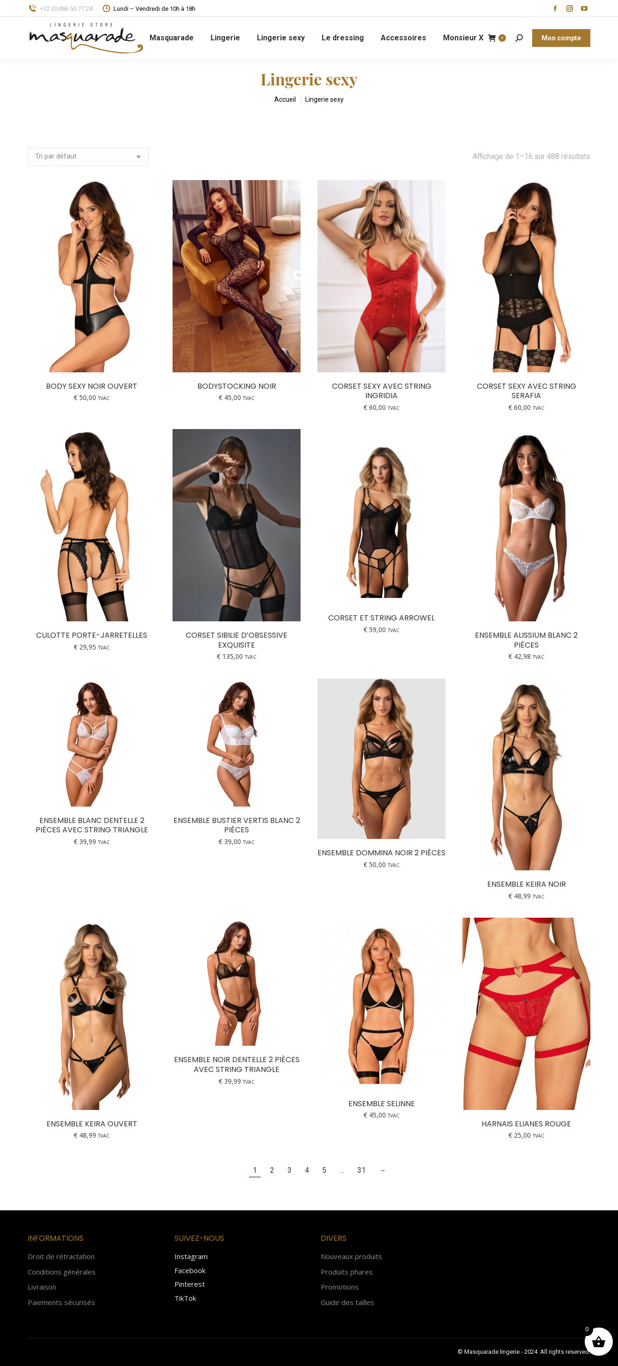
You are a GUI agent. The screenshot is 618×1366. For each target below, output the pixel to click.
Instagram (191, 1256)
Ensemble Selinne (381, 1103)
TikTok (185, 1298)
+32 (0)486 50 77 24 (60, 8)
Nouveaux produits (351, 1256)
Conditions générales (62, 1272)
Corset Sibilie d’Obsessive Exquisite (236, 640)
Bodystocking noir (236, 386)
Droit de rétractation (61, 1256)
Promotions (340, 1287)
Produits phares (347, 1272)
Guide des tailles (347, 1302)
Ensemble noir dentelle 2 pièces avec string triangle (237, 1064)
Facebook (189, 1270)
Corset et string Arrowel (381, 617)
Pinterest (189, 1284)
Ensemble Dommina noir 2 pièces (381, 852)
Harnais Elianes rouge (526, 1123)
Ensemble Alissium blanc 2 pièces (526, 640)
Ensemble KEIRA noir (526, 884)
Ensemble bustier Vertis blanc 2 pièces (236, 825)
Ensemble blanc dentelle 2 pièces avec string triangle (92, 825)
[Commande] (88, 156)
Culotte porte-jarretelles (91, 635)
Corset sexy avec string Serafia (526, 391)
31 (361, 1170)
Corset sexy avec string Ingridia (381, 391)
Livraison (42, 1287)
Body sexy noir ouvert (91, 386)
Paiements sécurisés (61, 1302)
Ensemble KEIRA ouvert (91, 1123)
